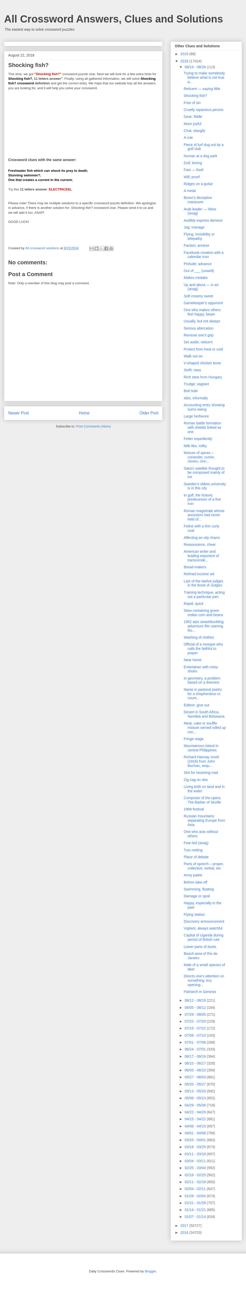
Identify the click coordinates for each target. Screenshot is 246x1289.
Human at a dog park (200, 156)
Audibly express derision (203, 220)
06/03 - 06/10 (195, 1070)
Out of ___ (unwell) (199, 271)
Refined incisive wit (199, 574)
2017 (184, 1226)
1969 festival (194, 809)
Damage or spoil (197, 896)
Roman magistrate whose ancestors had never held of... (204, 515)
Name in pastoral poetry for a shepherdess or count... (203, 693)
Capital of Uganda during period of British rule (203, 937)
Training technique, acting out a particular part (204, 594)
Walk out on (193, 356)
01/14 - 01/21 (195, 1210)
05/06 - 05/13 (195, 1098)
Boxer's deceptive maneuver (198, 200)
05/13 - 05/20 (195, 1091)
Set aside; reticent (198, 342)
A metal (190, 191)
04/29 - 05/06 (195, 1105)
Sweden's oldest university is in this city (205, 486)
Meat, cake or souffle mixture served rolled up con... (205, 727)
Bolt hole (191, 391)
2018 (184, 61)
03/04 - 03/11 (195, 1161)
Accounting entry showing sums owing (204, 407)
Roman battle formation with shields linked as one (202, 427)
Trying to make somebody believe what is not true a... (204, 77)
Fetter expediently (198, 439)
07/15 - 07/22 (195, 1028)
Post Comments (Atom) (93, 426)
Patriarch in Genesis (200, 992)
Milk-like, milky (195, 446)
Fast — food (193, 170)
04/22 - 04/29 (195, 1112)
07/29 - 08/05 (195, 1014)
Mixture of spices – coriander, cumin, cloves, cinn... (199, 457)
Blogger (150, 1271)
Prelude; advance (198, 264)
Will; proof (192, 177)
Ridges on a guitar (198, 184)
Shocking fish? (195, 96)
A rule (188, 137)
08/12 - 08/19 (195, 1000)
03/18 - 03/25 (195, 1147)
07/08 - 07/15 (195, 1035)
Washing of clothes (199, 637)
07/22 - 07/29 (195, 1021)
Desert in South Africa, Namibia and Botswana (204, 714)
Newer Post (18, 413)
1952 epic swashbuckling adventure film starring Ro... (204, 626)
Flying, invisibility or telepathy (199, 236)
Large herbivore (196, 416)
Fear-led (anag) (196, 843)
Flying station (194, 914)
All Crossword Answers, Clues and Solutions (113, 19)
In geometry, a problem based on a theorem (202, 680)
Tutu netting (193, 850)
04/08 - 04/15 (195, 1126)
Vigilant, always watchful (203, 928)
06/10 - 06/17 (195, 1063)
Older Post (148, 413)
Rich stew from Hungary (203, 377)
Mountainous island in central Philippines (201, 748)
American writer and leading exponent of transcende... (201, 555)
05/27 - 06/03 (195, 1077)
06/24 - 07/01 (195, 1049)
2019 (184, 54)
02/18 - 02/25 (195, 1175)
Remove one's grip (198, 335)
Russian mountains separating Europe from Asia (204, 820)
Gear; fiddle (193, 117)
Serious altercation (198, 328)
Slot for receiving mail (201, 773)
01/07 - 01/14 (195, 1217)
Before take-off (195, 882)
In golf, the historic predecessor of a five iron (202, 499)
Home (84, 413)
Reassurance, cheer (200, 544)
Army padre (193, 875)
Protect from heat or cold (203, 349)
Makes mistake (196, 278)
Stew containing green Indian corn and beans (203, 612)
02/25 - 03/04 (195, 1168)
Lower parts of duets (200, 947)
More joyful (192, 124)
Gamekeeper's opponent (203, 303)
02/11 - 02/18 (195, 1182)
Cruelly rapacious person (203, 110)
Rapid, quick (193, 604)
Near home (192, 660)
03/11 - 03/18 (195, 1154)
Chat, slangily (194, 131)
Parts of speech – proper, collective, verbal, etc (204, 866)
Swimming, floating (199, 889)
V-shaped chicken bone (202, 363)
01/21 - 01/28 (195, 1203)
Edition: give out (196, 705)
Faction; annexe (196, 245)
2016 (184, 1232)
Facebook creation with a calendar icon (204, 255)
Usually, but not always (202, 321)
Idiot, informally (196, 398)
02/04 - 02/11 (195, 1189)
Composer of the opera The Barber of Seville (202, 800)
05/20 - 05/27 (195, 1084)
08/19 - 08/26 (195, 67)
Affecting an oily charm (202, 538)
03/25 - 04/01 (195, 1140)
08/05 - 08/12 (195, 1007)
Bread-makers (195, 567)
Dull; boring (193, 163)
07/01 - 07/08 (195, 1042)
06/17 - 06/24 (195, 1056)
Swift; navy (192, 370)
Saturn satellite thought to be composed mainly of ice (204, 472)
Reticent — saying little (202, 89)
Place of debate (196, 857)
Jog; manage (194, 227)
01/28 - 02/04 (195, 1196)
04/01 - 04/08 (195, 1133)
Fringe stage (194, 739)
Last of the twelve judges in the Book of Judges (203, 583)
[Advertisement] (83, 120)
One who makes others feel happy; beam (202, 312)
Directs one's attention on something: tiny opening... (204, 980)
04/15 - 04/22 (195, 1119)
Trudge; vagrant (196, 384)
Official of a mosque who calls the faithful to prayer (203, 648)
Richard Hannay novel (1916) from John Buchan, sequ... (201, 761)
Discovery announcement (204, 921)
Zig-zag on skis (196, 780)
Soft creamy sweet (198, 296)
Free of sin (192, 103)
